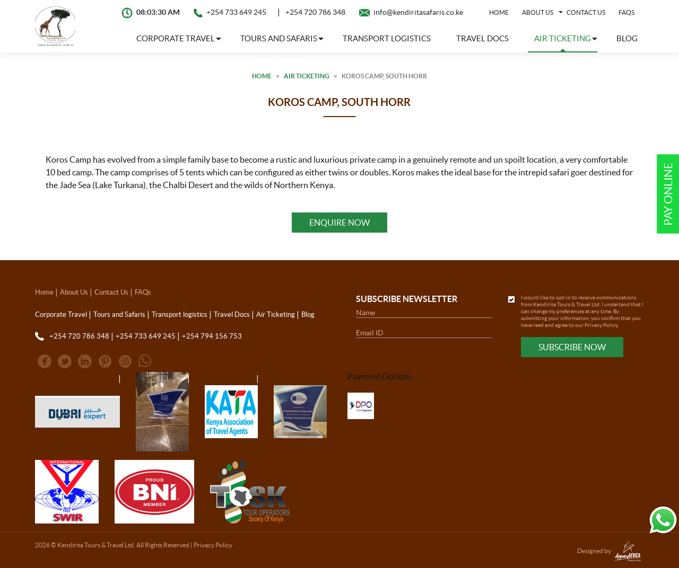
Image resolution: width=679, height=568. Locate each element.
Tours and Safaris (119, 314)
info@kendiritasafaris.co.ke (418, 12)
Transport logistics (387, 38)
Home (499, 12)
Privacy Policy (601, 325)
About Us (74, 292)
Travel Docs (482, 38)
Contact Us (586, 12)
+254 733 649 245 (236, 12)
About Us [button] (537, 12)
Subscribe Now (572, 347)
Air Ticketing (306, 76)
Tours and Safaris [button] (278, 38)
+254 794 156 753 (212, 336)
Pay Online (668, 194)
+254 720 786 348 (315, 12)
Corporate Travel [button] (175, 38)
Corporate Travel (61, 314)
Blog (627, 38)
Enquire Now (339, 222)
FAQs (626, 12)
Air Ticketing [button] (562, 38)
